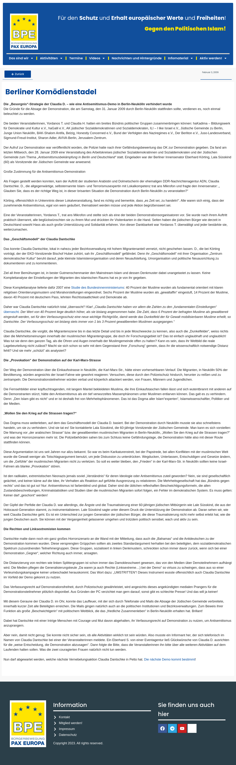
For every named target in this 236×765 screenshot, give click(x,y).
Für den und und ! (142, 18)
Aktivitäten (51, 58)
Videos (97, 58)
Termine (76, 58)
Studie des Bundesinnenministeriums (97, 286)
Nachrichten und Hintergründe (137, 58)
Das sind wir (21, 58)
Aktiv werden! (213, 58)
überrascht (11, 311)
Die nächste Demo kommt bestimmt (169, 659)
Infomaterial (180, 58)
